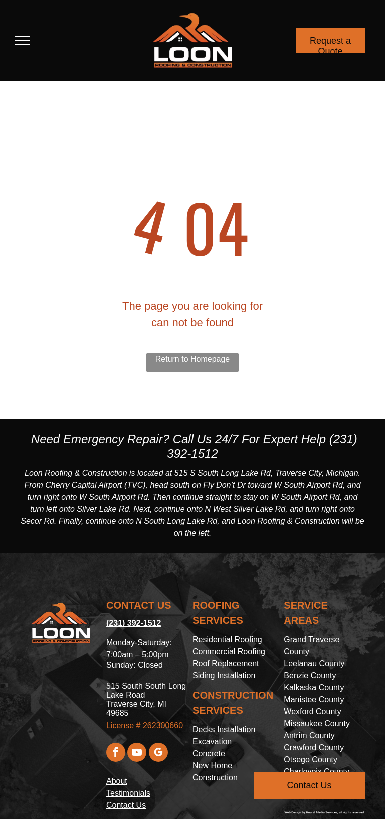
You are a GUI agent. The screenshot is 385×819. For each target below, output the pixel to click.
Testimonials (128, 793)
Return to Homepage (192, 359)
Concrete (208, 753)
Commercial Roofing (228, 651)
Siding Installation (223, 675)
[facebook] (115, 753)
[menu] (22, 40)
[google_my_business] (158, 753)
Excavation (212, 741)
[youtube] (136, 753)
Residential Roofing (227, 639)
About (116, 781)
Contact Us (126, 805)
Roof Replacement (225, 663)
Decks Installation (223, 729)
